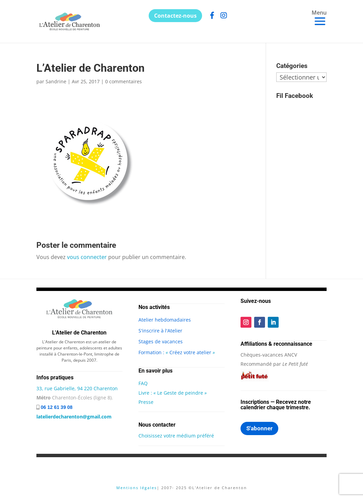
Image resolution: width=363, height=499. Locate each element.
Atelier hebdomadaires (164, 319)
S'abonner (259, 428)
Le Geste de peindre (181, 393)
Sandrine (56, 81)
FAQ (143, 383)
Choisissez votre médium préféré (176, 435)
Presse (145, 402)
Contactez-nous (175, 15)
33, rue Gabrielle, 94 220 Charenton (77, 388)
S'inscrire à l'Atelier (160, 330)
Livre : (145, 393)
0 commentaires (123, 81)
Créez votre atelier (190, 352)
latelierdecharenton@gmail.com (74, 416)
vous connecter (87, 257)
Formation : (152, 352)
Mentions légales (136, 487)
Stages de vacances (160, 341)
